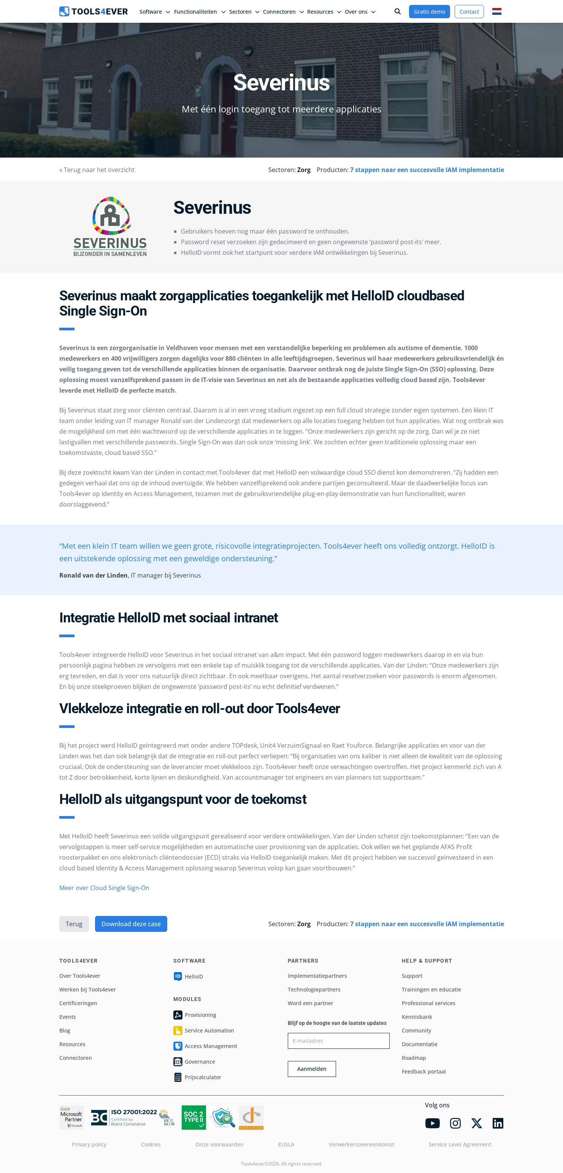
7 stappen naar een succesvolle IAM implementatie (427, 170)
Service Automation (203, 1030)
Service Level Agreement (460, 1144)
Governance (194, 1061)
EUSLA (286, 1144)
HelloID (188, 976)
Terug (74, 924)
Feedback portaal (424, 1071)
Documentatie (420, 1044)
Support (412, 975)
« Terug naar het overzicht (97, 170)
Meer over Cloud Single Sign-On (104, 888)
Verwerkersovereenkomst (361, 1144)
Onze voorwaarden (219, 1144)
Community (416, 1030)
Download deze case (131, 924)
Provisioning (194, 1015)
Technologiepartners (314, 989)
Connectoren (75, 1057)
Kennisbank (417, 1016)
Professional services (428, 1003)
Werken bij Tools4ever (87, 989)
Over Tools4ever (79, 975)
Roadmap (414, 1057)
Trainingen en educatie (431, 989)
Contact (469, 11)
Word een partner (310, 1003)
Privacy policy (89, 1144)
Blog (64, 1030)
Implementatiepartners (317, 975)
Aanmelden (312, 1068)
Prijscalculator (197, 1077)
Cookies (151, 1144)
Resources (72, 1044)
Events (67, 1016)
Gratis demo (429, 11)
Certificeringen (78, 1003)
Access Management (205, 1046)
